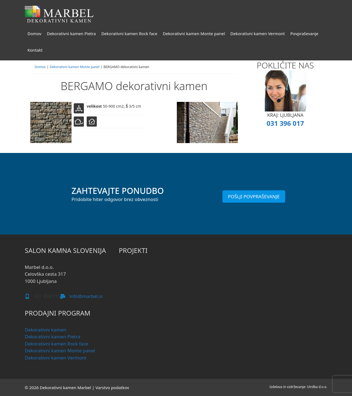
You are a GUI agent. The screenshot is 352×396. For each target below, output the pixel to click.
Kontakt (35, 50)
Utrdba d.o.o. (317, 386)
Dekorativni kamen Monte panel (194, 33)
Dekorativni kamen (45, 330)
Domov (34, 33)
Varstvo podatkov (112, 387)
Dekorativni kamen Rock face (129, 33)
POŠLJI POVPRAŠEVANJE (254, 196)
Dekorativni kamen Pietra (71, 33)
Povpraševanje (304, 33)
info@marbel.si (85, 296)
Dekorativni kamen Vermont (257, 33)
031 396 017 (285, 123)
